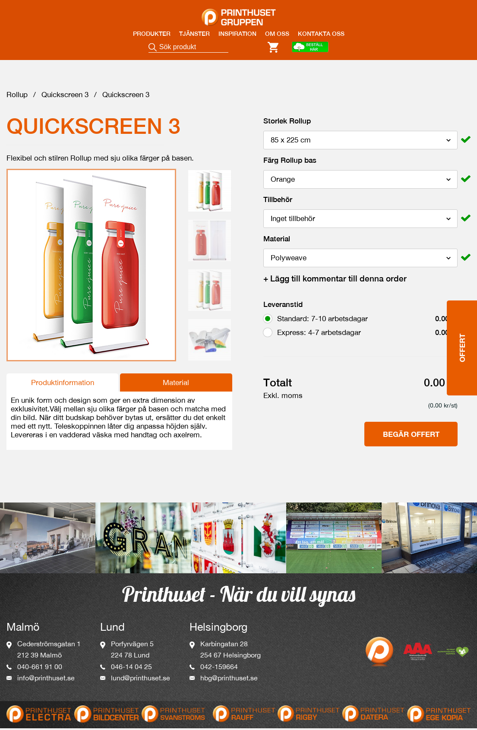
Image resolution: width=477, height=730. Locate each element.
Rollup (17, 96)
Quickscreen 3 (64, 96)
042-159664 (219, 669)
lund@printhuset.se (140, 680)
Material (176, 384)
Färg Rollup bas (289, 162)
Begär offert (411, 436)
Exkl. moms (283, 397)
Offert (462, 306)
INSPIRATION (237, 33)
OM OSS (277, 33)
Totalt (277, 384)
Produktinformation (62, 384)
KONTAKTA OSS (321, 33)
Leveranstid (283, 306)
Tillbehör (277, 201)
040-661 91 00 (39, 669)
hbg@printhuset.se (229, 680)
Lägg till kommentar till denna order (335, 280)
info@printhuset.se (46, 680)
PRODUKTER (152, 33)
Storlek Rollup (287, 123)
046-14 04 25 (131, 669)
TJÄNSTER (194, 33)
